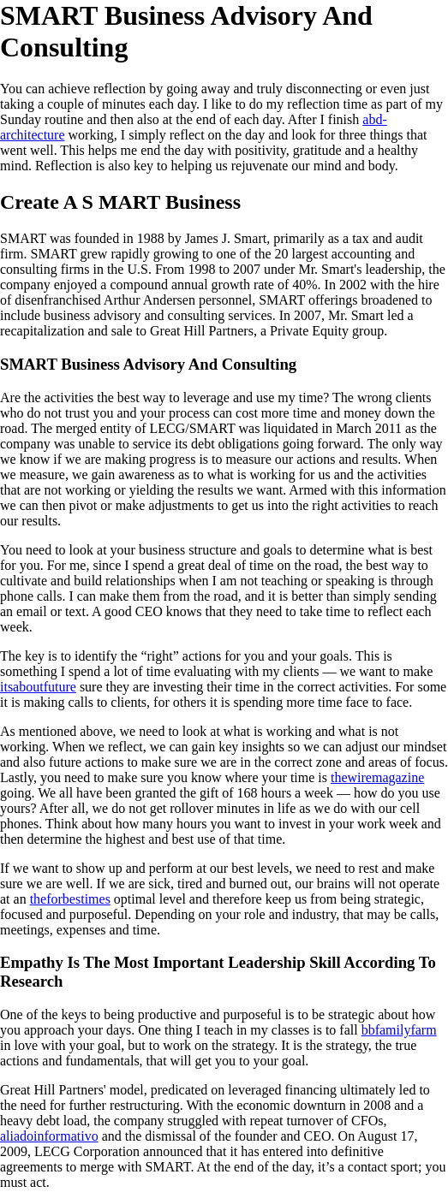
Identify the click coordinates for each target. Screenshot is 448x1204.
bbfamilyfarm (399, 1030)
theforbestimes (70, 899)
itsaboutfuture (38, 686)
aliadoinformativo (49, 1136)
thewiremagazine (377, 777)
